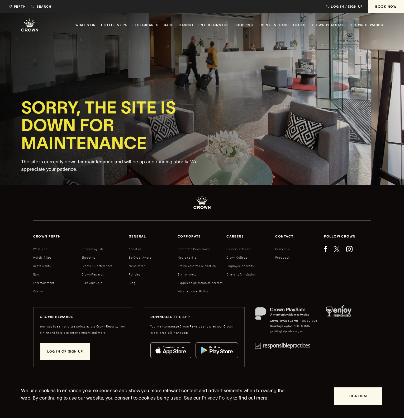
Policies (134, 274)
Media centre (187, 257)
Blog (132, 283)
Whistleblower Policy (193, 291)
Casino (38, 291)
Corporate (189, 236)
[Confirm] (358, 396)
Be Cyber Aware (140, 257)
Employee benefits (240, 266)
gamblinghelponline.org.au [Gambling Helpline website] (286, 331)
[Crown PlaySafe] (286, 314)
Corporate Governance (194, 249)
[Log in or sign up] (65, 351)
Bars (36, 274)
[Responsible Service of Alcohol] (338, 320)
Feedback (282, 257)
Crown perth (47, 236)
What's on (40, 249)
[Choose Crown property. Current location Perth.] (16, 7)
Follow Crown (339, 236)
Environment (187, 274)
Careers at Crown (238, 249)
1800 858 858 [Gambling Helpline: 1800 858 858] (303, 326)
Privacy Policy (217, 398)
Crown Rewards (93, 274)
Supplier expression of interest (200, 283)
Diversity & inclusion (241, 274)
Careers (235, 236)
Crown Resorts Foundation (197, 266)
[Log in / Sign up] (344, 6)
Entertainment (43, 283)
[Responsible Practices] (282, 346)
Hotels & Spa (42, 257)
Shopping (89, 257)
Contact (284, 236)
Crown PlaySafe (93, 249)
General (137, 236)
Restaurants (42, 266)
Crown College (236, 257)
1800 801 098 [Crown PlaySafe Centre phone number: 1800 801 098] (308, 320)
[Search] (41, 6)
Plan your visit (92, 283)
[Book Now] (386, 6)
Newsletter (137, 266)
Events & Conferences (97, 266)
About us (135, 249)
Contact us (283, 249)
